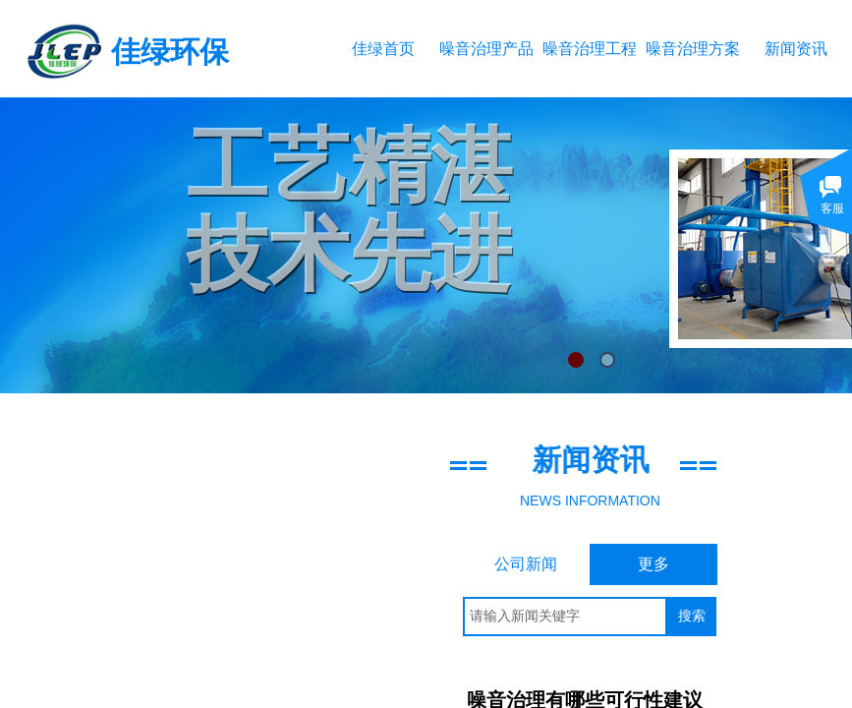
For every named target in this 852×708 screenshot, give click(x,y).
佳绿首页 (383, 48)
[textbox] (565, 616)
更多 (653, 564)
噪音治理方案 (692, 48)
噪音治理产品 (486, 48)
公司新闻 (525, 564)
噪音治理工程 (589, 48)
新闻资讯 (796, 48)
